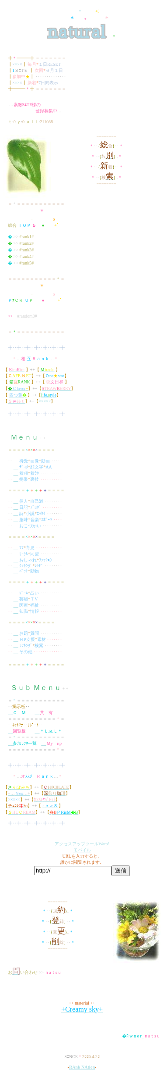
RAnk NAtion (82, 1067)
